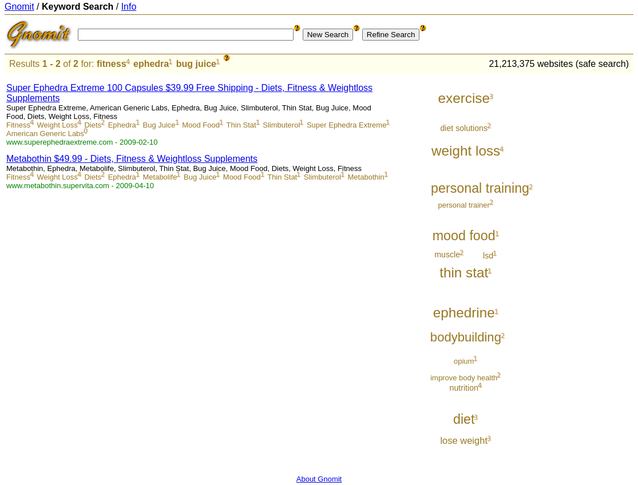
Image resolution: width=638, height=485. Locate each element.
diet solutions (464, 128)
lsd (488, 255)
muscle (447, 254)
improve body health (463, 377)
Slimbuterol (281, 125)
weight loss (465, 150)
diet (464, 419)
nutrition (464, 387)
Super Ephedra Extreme (346, 125)
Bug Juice (158, 125)
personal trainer (464, 205)
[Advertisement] (586, 247)
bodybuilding (465, 337)
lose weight (464, 440)
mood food (464, 235)
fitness (111, 64)
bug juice (196, 64)
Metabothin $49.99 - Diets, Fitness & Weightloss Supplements (131, 159)
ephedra (151, 64)
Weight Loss (57, 125)
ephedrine (464, 312)
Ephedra (122, 125)
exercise (463, 98)
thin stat (463, 272)
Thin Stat (241, 125)
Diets (92, 125)
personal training (480, 188)
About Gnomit (319, 479)
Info (129, 6)
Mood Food (201, 125)
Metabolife (159, 177)
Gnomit (19, 6)
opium (464, 361)
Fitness (18, 125)
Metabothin (366, 177)
